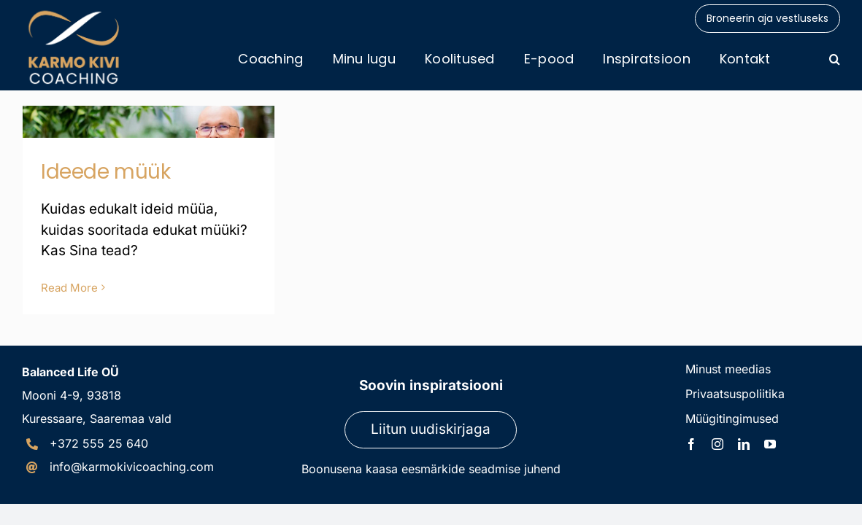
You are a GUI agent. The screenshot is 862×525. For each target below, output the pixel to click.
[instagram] (717, 444)
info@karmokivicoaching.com (132, 466)
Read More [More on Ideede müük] (69, 288)
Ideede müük (105, 172)
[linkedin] (744, 444)
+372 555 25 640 (99, 443)
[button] (834, 59)
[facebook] (691, 444)
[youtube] (770, 444)
